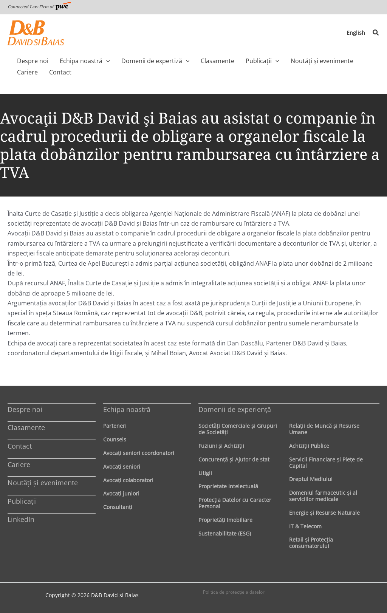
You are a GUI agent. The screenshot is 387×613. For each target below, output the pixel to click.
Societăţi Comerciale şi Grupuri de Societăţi (237, 429)
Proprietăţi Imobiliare (225, 519)
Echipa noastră (126, 409)
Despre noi (25, 409)
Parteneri (115, 425)
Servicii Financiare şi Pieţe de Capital (326, 462)
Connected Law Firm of (39, 6)
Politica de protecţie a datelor (234, 592)
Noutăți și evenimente (43, 482)
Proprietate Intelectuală (228, 486)
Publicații (22, 501)
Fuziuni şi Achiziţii (221, 445)
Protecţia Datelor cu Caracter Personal (234, 503)
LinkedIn (21, 519)
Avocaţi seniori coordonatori (138, 453)
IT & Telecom (305, 526)
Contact (20, 445)
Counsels (114, 439)
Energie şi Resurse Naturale (324, 512)
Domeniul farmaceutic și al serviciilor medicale (323, 496)
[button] (376, 33)
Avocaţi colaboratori (128, 480)
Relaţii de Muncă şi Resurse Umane (324, 429)
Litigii (205, 473)
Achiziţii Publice (309, 445)
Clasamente (26, 427)
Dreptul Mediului (311, 479)
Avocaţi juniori (121, 493)
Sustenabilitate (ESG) (224, 533)
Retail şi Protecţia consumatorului (311, 543)
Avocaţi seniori (121, 466)
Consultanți (117, 507)
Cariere (19, 464)
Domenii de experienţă (234, 409)
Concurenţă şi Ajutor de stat (233, 459)
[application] (100, 61)
